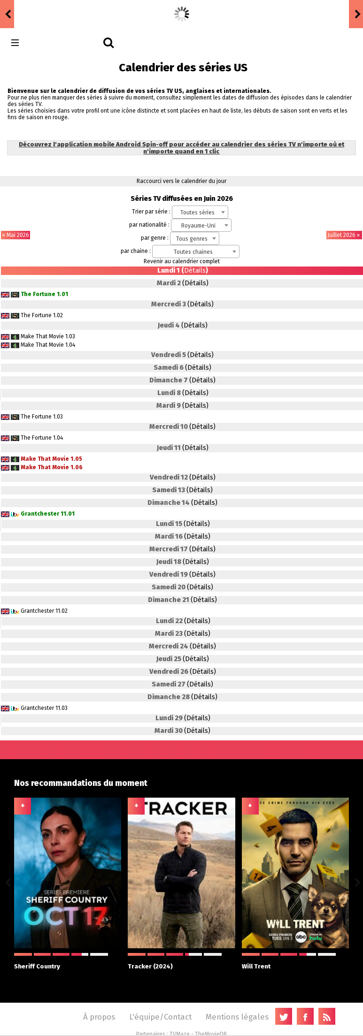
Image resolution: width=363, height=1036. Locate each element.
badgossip (32, 13)
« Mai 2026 (15, 235)
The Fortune (38, 294)
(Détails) (195, 283)
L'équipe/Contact (160, 1016)
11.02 (61, 611)
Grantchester (40, 513)
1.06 (76, 467)
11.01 (68, 513)
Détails (195, 270)
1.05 (76, 459)
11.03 (61, 708)
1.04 (70, 345)
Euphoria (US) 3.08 (115, 13)
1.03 (70, 336)
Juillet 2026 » (344, 235)
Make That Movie (42, 336)
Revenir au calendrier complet (182, 261)
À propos (99, 1016)
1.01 (62, 294)
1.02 (58, 315)
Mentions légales (237, 1016)
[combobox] (200, 212)
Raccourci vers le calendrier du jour (181, 181)
